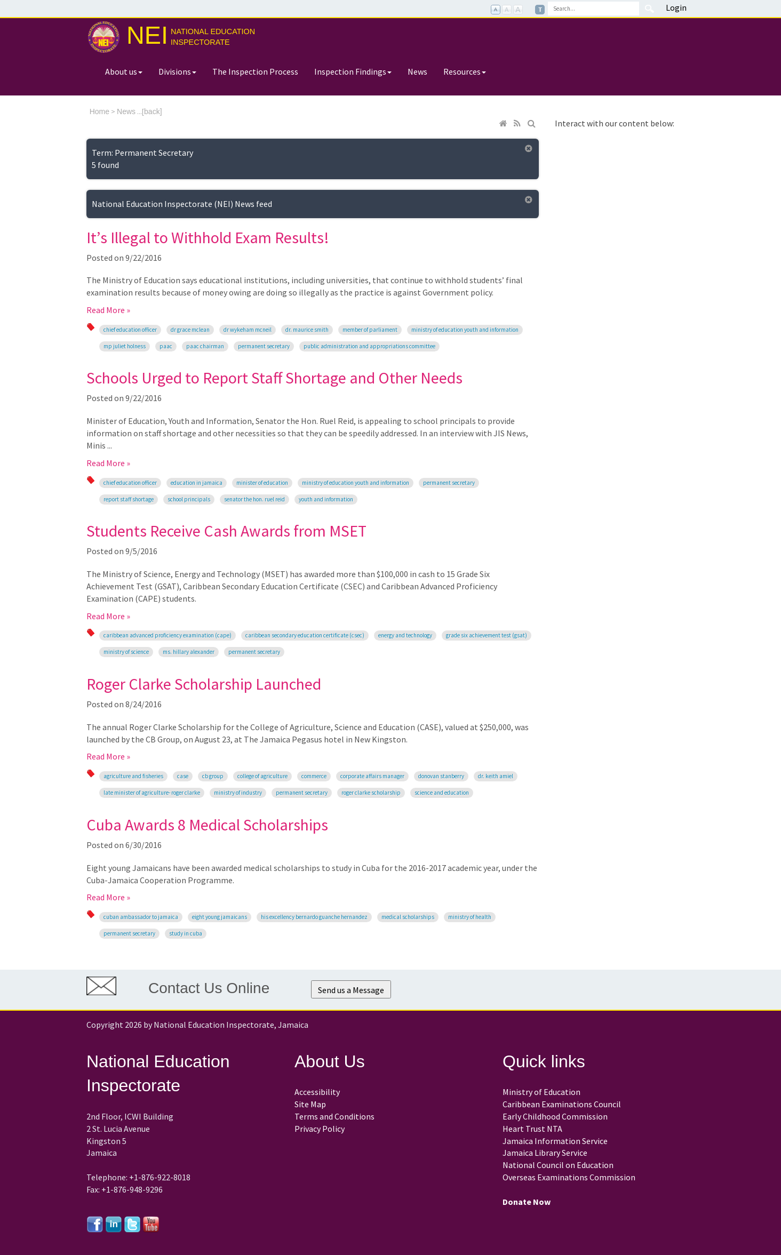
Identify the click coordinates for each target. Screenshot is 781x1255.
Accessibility (317, 1091)
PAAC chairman (205, 346)
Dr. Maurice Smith (307, 329)
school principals (189, 499)
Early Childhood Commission (555, 1116)
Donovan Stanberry (441, 776)
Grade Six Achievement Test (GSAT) (486, 635)
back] (153, 111)
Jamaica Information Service (555, 1141)
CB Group (213, 776)
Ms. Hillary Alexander (188, 652)
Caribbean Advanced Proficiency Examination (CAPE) (167, 635)
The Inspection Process (255, 71)
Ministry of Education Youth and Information (465, 329)
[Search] (593, 8)
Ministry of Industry (238, 792)
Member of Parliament (369, 329)
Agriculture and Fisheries (133, 776)
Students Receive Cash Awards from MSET (226, 531)
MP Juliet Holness (124, 346)
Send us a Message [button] (351, 990)
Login (676, 7)
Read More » (108, 310)
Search (649, 8)
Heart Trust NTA (532, 1128)
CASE (182, 776)
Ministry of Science (126, 652)
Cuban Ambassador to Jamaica (140, 917)
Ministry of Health (469, 917)
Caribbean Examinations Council (562, 1104)
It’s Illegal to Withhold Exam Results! (207, 237)
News (417, 71)
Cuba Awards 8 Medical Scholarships (207, 824)
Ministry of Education (541, 1091)
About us (123, 71)
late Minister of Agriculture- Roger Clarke (151, 792)
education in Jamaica (196, 482)
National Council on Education (558, 1165)
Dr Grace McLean (190, 329)
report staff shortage (128, 499)
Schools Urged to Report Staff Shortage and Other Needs (274, 377)
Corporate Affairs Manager (372, 776)
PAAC (166, 346)
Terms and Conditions (334, 1116)
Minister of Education (262, 482)
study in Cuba (185, 933)
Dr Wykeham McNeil (248, 329)
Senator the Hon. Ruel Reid (254, 499)
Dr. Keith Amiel (495, 776)
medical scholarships (407, 917)
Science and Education (442, 792)
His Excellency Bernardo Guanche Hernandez (314, 917)
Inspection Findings (353, 71)
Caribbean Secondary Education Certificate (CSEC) (304, 635)
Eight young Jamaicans (219, 917)
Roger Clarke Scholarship (371, 792)
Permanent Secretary (264, 346)
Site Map (310, 1104)
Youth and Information (326, 499)
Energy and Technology (405, 635)
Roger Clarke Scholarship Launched (203, 684)
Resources (464, 71)
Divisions (177, 71)
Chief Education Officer (130, 329)
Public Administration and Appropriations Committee (369, 346)
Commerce (313, 776)
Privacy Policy (319, 1128)
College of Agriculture (262, 776)
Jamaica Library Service (545, 1152)
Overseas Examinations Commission (569, 1177)
